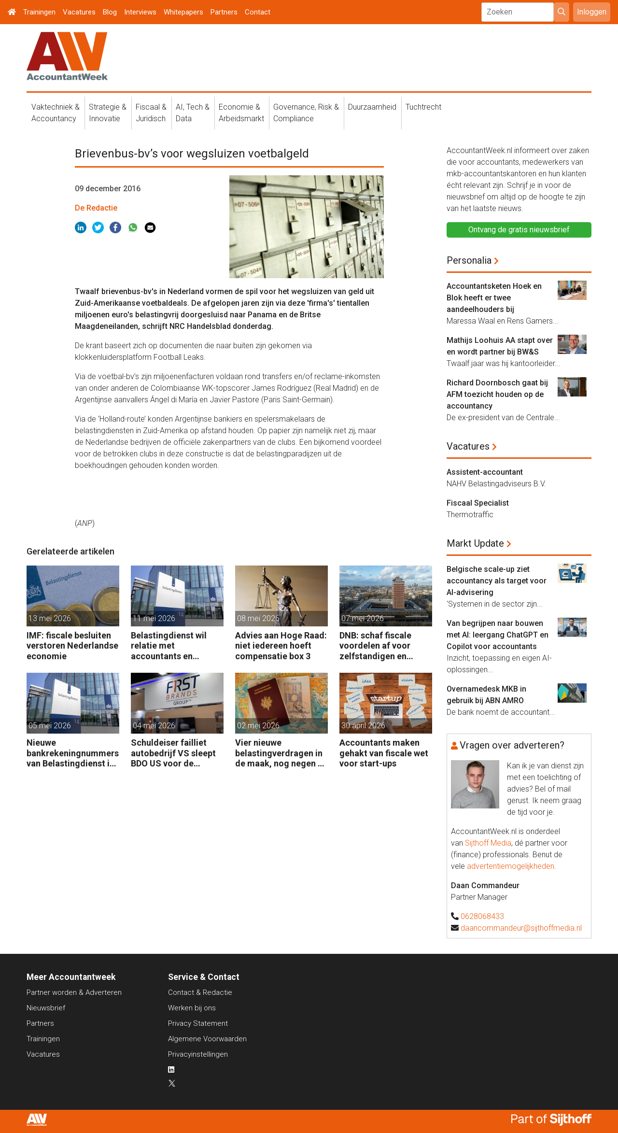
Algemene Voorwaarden (207, 1038)
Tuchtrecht (423, 107)
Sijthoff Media (488, 843)
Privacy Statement (198, 1023)
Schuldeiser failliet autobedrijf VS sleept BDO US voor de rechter (173, 753)
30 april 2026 (363, 725)
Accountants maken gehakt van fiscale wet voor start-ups (383, 752)
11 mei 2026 (154, 618)
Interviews (140, 12)
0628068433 (482, 916)
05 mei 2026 (49, 725)
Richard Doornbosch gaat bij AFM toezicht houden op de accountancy (497, 394)
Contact (257, 12)
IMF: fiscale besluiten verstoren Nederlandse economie (72, 645)
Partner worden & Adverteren (74, 992)
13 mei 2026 (49, 618)
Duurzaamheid (372, 107)
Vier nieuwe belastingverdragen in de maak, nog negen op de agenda (281, 753)
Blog (110, 12)
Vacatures (79, 12)
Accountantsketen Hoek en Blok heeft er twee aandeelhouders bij (494, 298)
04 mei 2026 (154, 725)
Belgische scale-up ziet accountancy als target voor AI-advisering (497, 581)
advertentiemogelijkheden (510, 866)
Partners (224, 12)
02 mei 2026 (258, 725)
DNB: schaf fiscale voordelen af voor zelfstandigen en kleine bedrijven (375, 646)
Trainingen (39, 12)
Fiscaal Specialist (478, 503)
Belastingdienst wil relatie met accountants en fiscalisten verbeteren (174, 646)
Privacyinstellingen (198, 1054)
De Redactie (96, 207)
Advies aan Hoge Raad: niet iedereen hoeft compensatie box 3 (281, 645)
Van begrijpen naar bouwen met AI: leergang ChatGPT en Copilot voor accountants (497, 635)
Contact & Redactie (200, 992)
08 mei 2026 (258, 618)
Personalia (469, 260)
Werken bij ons (192, 1008)
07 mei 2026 (362, 618)
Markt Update (475, 543)
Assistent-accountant (485, 472)
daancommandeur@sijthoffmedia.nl (521, 928)
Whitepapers (183, 12)
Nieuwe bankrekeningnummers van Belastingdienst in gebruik (73, 753)
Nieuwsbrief (46, 1008)
